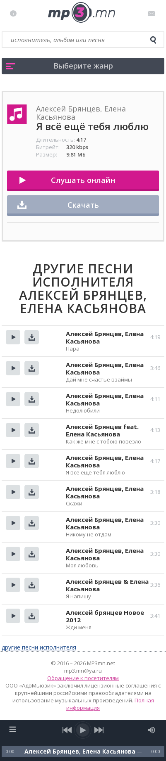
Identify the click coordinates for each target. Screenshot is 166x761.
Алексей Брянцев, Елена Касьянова (105, 337)
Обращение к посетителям (83, 678)
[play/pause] (83, 730)
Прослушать (13, 337)
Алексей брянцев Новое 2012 (105, 616)
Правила (15, 13)
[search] (153, 40)
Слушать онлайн (83, 180)
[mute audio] (151, 730)
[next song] (99, 730)
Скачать (83, 205)
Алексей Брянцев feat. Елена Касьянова (102, 430)
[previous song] (67, 730)
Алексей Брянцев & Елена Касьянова (107, 585)
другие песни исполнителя (39, 647)
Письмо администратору (153, 13)
